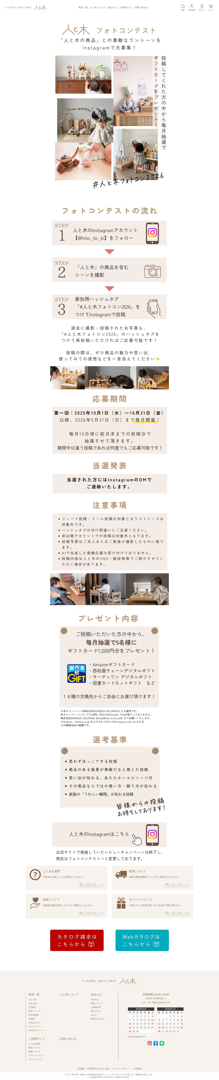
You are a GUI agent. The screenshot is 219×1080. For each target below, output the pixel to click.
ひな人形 (32, 999)
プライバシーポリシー (121, 1069)
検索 (183, 7)
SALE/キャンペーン (37, 1030)
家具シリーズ (34, 1011)
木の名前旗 (33, 1015)
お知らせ (95, 999)
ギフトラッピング (36, 1055)
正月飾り (32, 1007)
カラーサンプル (35, 1059)
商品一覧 (83, 7)
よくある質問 (34, 1044)
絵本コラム (96, 1011)
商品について (97, 1003)
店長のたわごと (98, 1019)
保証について (34, 1051)
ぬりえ (94, 1015)
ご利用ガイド (125, 7)
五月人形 (32, 1003)
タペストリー (34, 1026)
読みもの (112, 7)
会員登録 (191, 7)
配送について (34, 1047)
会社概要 (80, 1069)
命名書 (31, 1019)
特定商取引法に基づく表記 (98, 1069)
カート (211, 7)
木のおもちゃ (34, 1023)
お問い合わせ (141, 7)
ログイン (201, 7)
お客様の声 (96, 1007)
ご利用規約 (137, 1069)
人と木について (97, 7)
